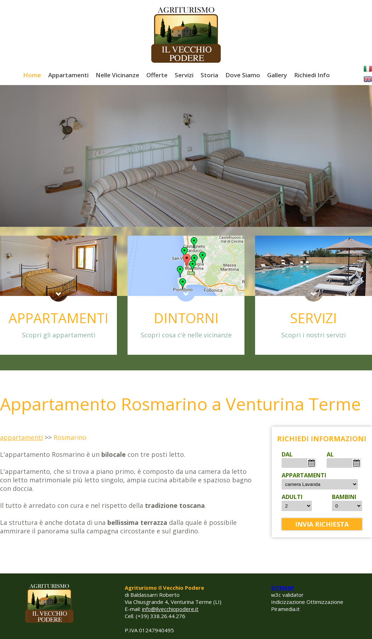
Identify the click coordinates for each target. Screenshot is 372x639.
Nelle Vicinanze (117, 75)
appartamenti (21, 437)
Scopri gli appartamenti (58, 335)
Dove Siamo (242, 75)
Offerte (157, 75)
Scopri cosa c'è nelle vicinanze (186, 335)
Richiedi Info (312, 75)
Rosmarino (69, 437)
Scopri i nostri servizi (313, 335)
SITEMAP (282, 587)
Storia (209, 75)
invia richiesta (322, 524)
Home (32, 75)
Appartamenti (68, 75)
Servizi (184, 75)
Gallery (277, 75)
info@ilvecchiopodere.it (170, 608)
